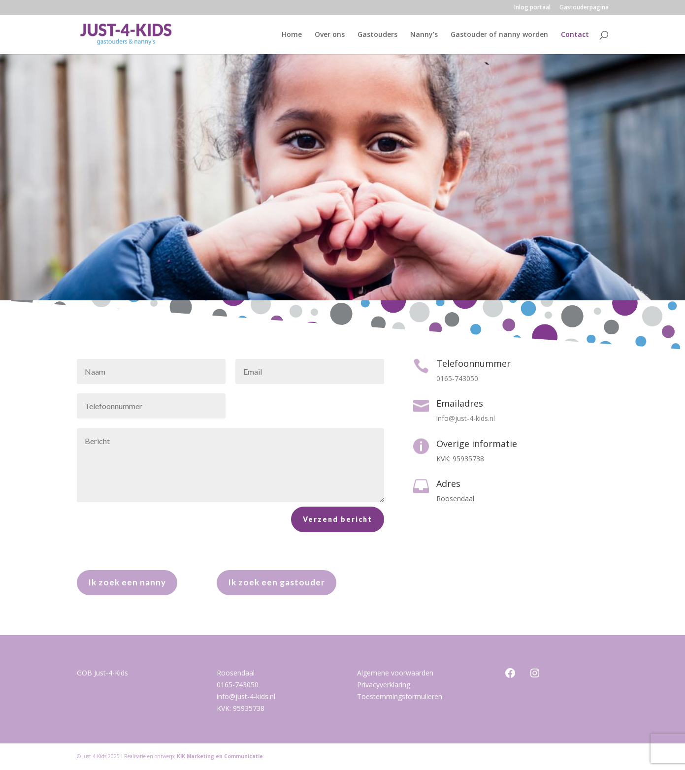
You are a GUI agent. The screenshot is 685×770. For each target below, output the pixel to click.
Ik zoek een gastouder (276, 582)
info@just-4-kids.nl (246, 696)
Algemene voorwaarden (395, 672)
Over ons (330, 35)
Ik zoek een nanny (127, 582)
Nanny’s (424, 35)
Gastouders (377, 35)
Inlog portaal (532, 7)
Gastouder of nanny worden (499, 35)
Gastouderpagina (584, 7)
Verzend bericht (337, 533)
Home (292, 35)
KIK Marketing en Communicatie (220, 756)
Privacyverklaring (383, 684)
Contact (575, 35)
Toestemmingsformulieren (399, 696)
